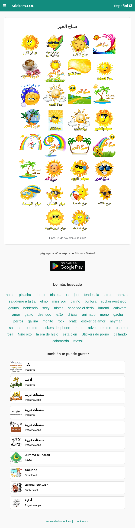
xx (68, 295)
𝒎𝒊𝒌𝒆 (59, 314)
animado (88, 314)
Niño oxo (25, 334)
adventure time (99, 328)
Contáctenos (81, 521)
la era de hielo (47, 334)
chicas (73, 314)
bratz (72, 321)
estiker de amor (93, 321)
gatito (29, 314)
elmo (44, 301)
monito (48, 321)
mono (104, 314)
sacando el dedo (81, 308)
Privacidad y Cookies (58, 521)
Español (123, 6)
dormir (41, 295)
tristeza (56, 295)
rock (61, 321)
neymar (116, 321)
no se (10, 295)
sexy (45, 308)
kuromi (103, 308)
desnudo (44, 314)
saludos (15, 328)
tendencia (92, 295)
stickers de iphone (56, 328)
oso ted (31, 328)
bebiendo (30, 308)
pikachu (25, 295)
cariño (75, 301)
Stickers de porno (95, 334)
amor (16, 314)
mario (79, 328)
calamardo (61, 341)
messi (77, 341)
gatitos (13, 308)
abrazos (123, 295)
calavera (120, 308)
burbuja (91, 301)
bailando (120, 334)
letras (108, 295)
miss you (59, 301)
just (76, 295)
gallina (33, 321)
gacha (118, 314)
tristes (58, 308)
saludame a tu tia (22, 301)
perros (18, 321)
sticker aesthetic (113, 301)
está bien (70, 334)
